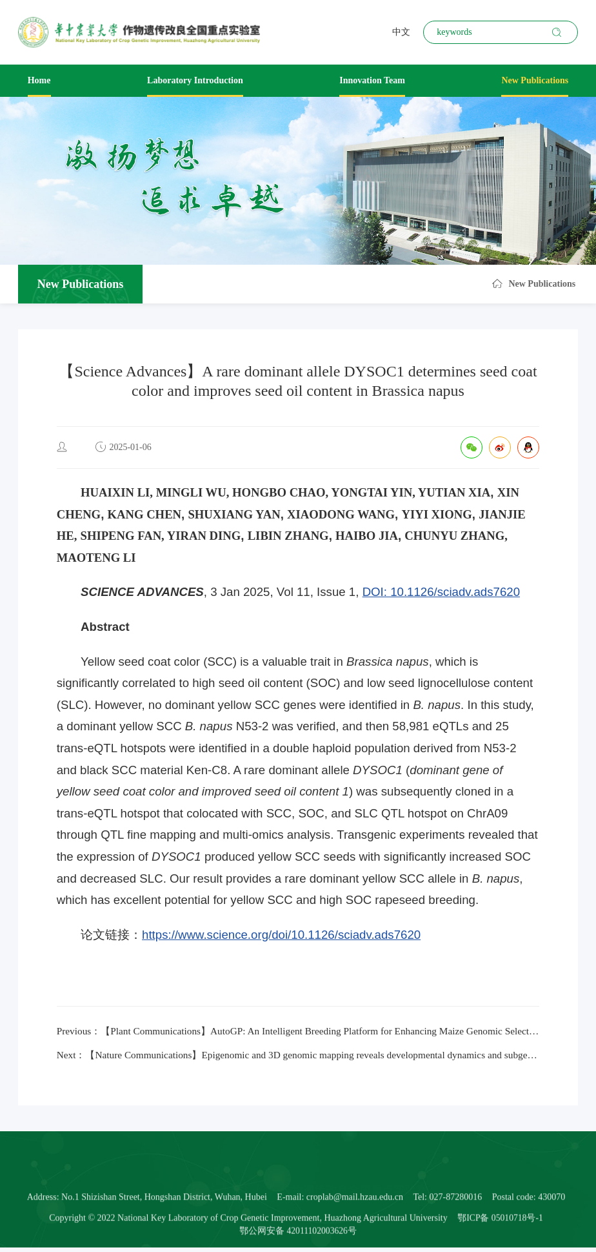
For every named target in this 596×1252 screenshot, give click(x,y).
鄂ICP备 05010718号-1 (500, 1237)
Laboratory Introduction (195, 80)
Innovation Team (372, 80)
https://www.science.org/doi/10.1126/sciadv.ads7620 (281, 934)
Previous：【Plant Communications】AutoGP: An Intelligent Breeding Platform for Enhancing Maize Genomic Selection (298, 1032)
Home (39, 80)
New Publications (534, 80)
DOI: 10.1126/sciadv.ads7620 (441, 592)
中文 (401, 32)
